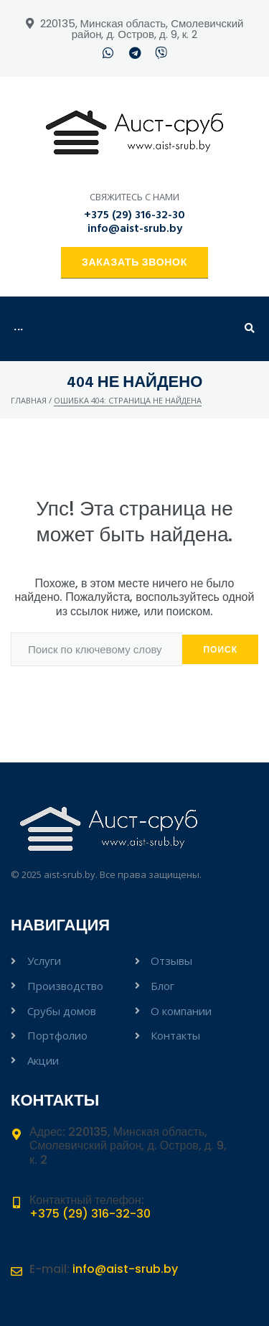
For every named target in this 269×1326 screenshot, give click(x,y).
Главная (29, 400)
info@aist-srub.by (135, 229)
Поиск (220, 649)
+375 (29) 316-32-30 (134, 215)
